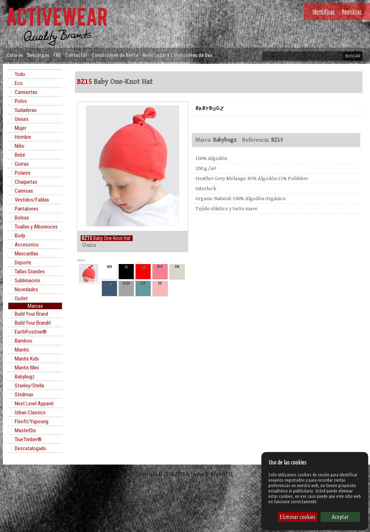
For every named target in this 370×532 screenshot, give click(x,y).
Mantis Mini (27, 367)
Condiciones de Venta (115, 55)
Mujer (20, 128)
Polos (21, 101)
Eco (19, 83)
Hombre (23, 137)
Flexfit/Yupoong (31, 421)
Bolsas (22, 218)
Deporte (23, 262)
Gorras (22, 164)
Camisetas (26, 92)
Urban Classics (30, 412)
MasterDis (25, 430)
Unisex (22, 119)
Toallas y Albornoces (36, 226)
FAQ (57, 55)
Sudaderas (26, 110)
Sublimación (27, 280)
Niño (19, 146)
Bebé (20, 155)
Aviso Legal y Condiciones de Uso (177, 55)
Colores (15, 55)
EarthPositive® (31, 332)
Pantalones (26, 209)
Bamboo (23, 341)
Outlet (21, 298)
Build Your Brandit (33, 323)
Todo (20, 74)
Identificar (323, 11)
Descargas (38, 55)
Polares (22, 173)
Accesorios (27, 244)
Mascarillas (26, 253)
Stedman (24, 394)
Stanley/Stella (29, 385)
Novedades (26, 289)
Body (20, 235)
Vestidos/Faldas (32, 200)
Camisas (24, 191)
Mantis (22, 350)
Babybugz (25, 376)
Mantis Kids (27, 359)
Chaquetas (26, 182)
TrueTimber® (28, 439)
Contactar (76, 55)
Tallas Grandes (30, 271)
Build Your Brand (31, 314)
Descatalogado (30, 448)
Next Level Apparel (34, 403)
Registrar (352, 11)
